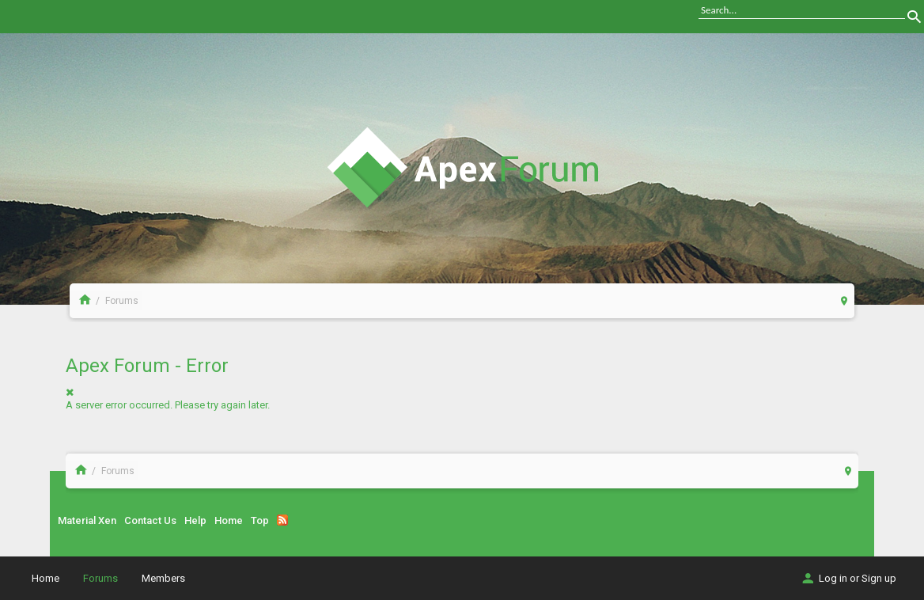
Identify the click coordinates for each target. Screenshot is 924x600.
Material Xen (87, 520)
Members (163, 578)
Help (195, 520)
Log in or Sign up (848, 578)
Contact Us (150, 520)
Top (260, 520)
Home (228, 520)
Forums (100, 578)
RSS (282, 520)
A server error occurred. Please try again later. (168, 405)
